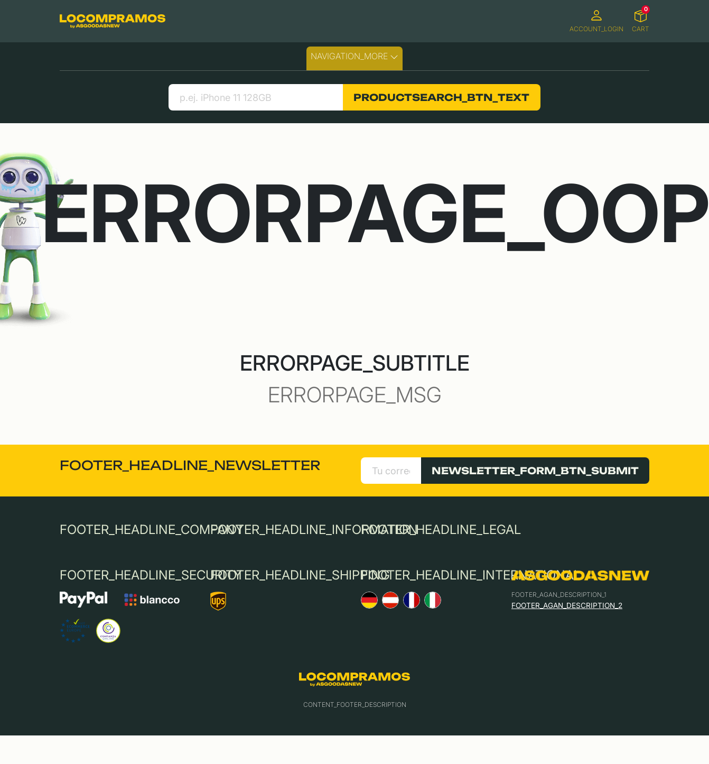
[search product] (255, 97)
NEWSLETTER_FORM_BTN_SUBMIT (535, 470)
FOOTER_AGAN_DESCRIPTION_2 (566, 605)
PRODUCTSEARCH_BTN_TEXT (441, 97)
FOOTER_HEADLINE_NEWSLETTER (190, 465)
